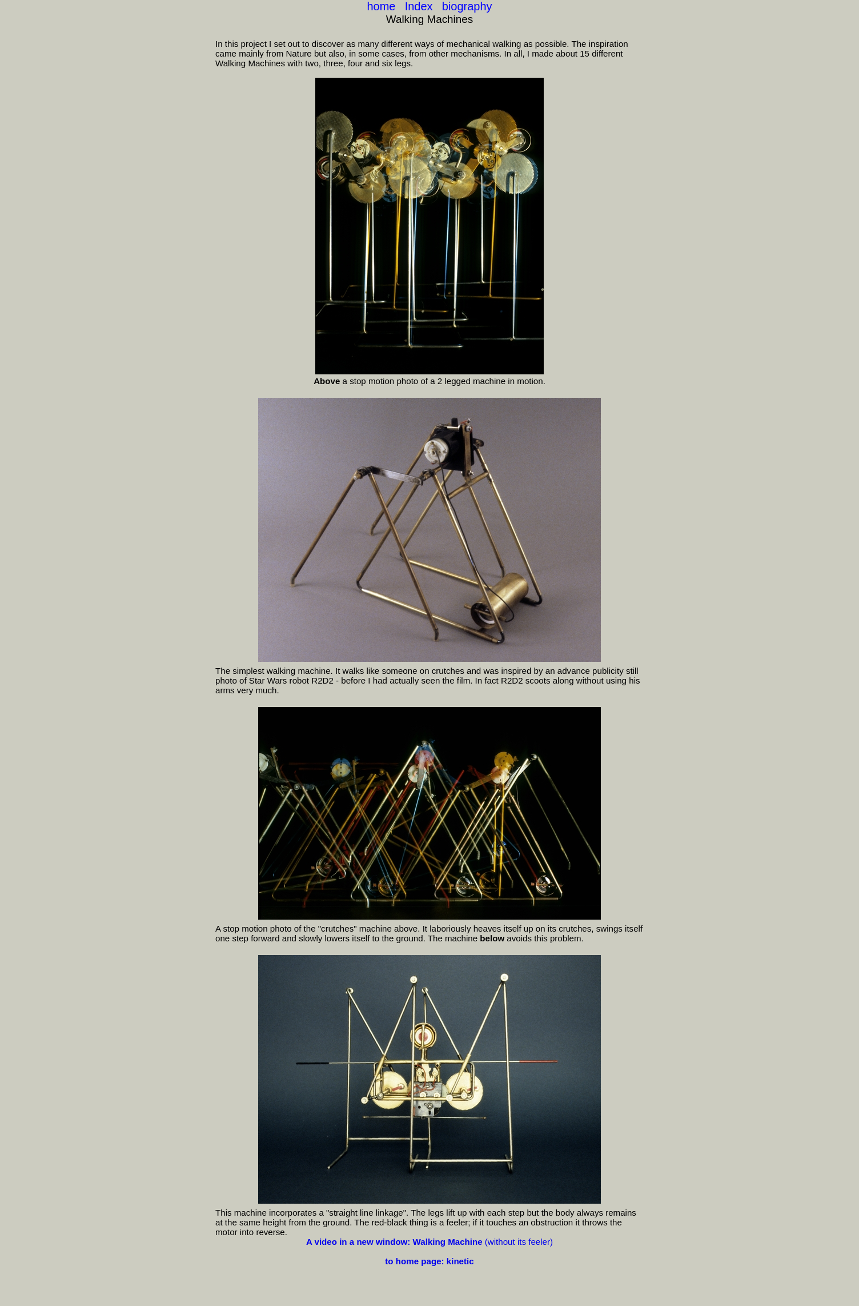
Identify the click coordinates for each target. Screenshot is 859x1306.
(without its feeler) (429, 1242)
